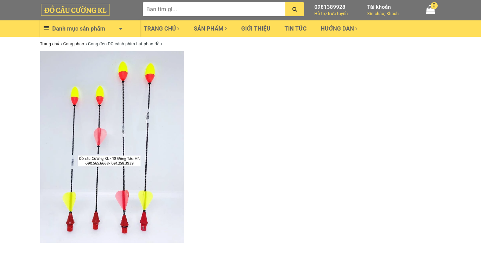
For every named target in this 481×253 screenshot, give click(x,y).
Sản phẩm (210, 28)
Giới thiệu (255, 28)
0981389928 (330, 7)
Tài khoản (379, 7)
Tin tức (296, 28)
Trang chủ (162, 28)
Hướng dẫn (339, 28)
